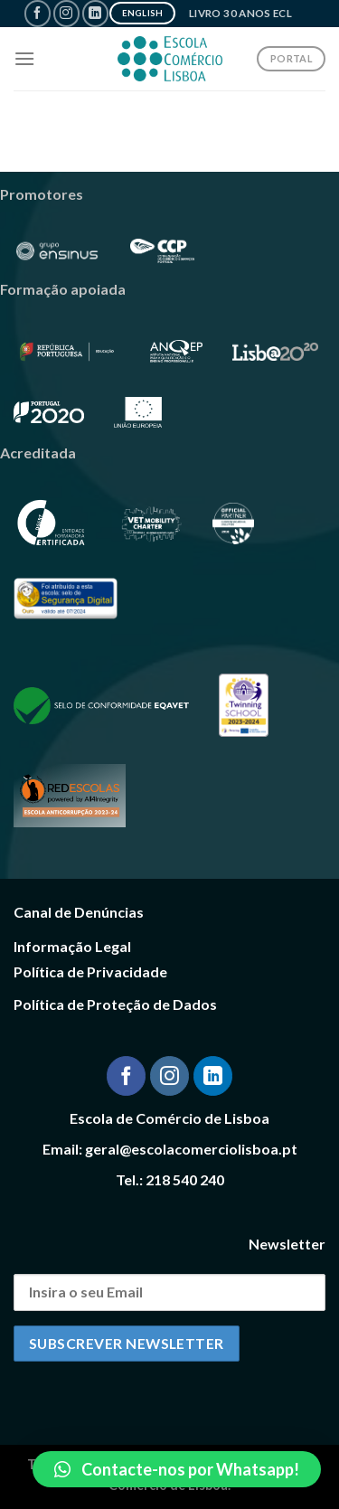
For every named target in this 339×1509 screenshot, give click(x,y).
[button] (177, 1469)
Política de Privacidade (90, 971)
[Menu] (24, 58)
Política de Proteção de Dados (115, 1004)
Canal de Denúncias (79, 911)
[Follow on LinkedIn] (95, 13)
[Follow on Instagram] (66, 13)
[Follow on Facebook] (37, 13)
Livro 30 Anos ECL (240, 13)
